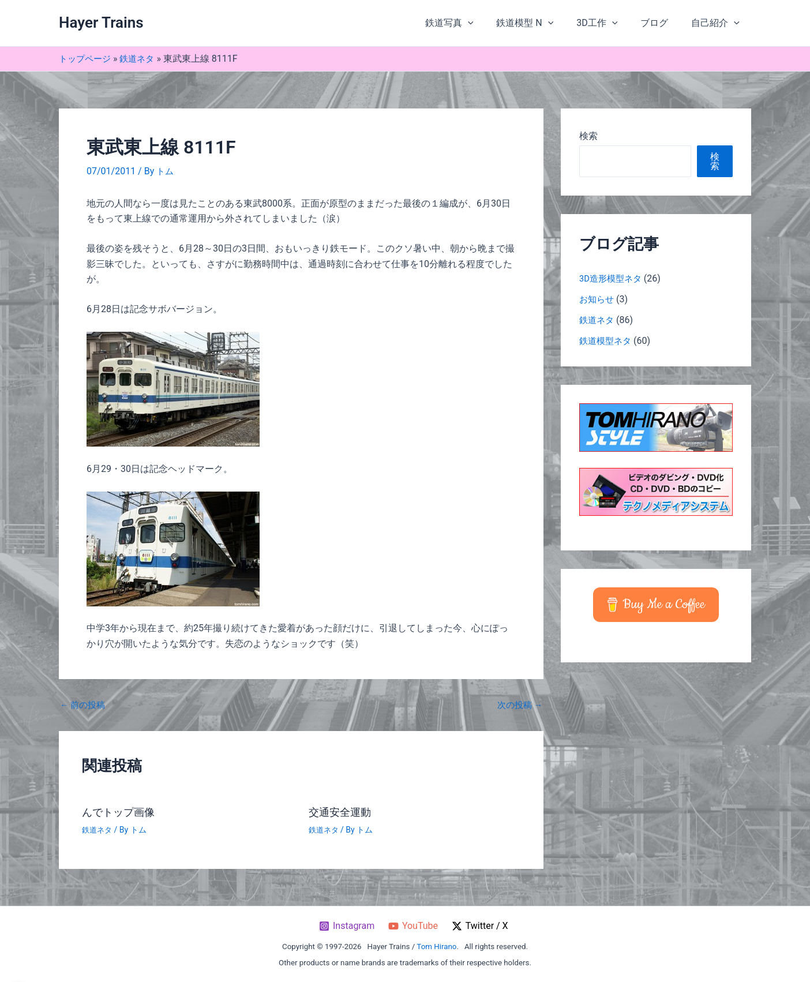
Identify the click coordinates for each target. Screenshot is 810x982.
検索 (588, 135)
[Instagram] (346, 926)
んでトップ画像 (122, 812)
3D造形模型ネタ (612, 278)
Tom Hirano (436, 946)
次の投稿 (518, 705)
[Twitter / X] (481, 926)
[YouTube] (413, 926)
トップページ (86, 58)
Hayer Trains (101, 22)
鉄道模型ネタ (607, 340)
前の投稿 (84, 705)
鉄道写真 (470, 23)
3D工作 (608, 23)
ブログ (661, 22)
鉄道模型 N (540, 23)
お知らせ (597, 299)
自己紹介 (717, 23)
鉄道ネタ (141, 58)
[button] (488, 23)
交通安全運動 (343, 812)
